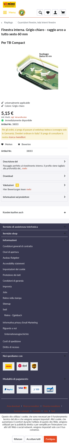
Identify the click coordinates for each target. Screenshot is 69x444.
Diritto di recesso (11, 347)
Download (8, 176)
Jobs (5, 292)
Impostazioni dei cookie (14, 269)
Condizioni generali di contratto (18, 246)
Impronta (7, 286)
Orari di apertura (11, 252)
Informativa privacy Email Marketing (20, 322)
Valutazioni (8, 185)
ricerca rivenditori (17, 137)
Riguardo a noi (10, 328)
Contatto (36, 411)
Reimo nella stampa (12, 298)
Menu (9, 12)
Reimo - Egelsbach (13, 315)
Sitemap (7, 303)
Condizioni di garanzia (13, 280)
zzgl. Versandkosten (19, 117)
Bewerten (24, 144)
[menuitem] (9, 12)
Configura (50, 439)
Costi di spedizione (12, 341)
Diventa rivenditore (51, 406)
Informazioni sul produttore (16, 197)
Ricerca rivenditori (31, 406)
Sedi (5, 309)
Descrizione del (10, 161)
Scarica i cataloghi (21, 411)
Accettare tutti (34, 439)
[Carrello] (63, 12)
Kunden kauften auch (13, 212)
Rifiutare (18, 439)
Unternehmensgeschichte (16, 334)
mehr (24, 168)
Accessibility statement (14, 263)
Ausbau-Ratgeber (11, 257)
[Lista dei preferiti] (47, 12)
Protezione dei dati (12, 275)
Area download (13, 406)
